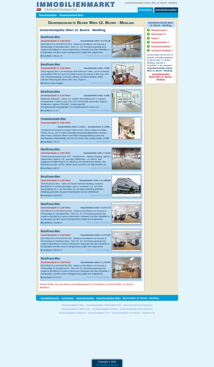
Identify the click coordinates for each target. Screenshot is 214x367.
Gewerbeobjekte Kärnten (105, 309)
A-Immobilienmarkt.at (107, 364)
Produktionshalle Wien (53, 118)
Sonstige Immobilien (161, 50)
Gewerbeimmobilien (160, 46)
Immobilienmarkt (50, 298)
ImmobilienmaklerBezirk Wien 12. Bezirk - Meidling (161, 77)
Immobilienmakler (166, 10)
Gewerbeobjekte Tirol (99, 312)
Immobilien (145, 10)
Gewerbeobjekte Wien (71, 15)
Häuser (154, 38)
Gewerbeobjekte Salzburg (72, 312)
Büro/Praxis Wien (50, 37)
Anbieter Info (148, 312)
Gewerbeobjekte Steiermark (75, 309)
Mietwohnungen (158, 30)
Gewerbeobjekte (48, 15)
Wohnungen (157, 34)
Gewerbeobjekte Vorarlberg (126, 312)
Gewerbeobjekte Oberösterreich (136, 309)
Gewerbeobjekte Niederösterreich (103, 305)
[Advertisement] (107, 337)
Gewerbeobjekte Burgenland (137, 305)
